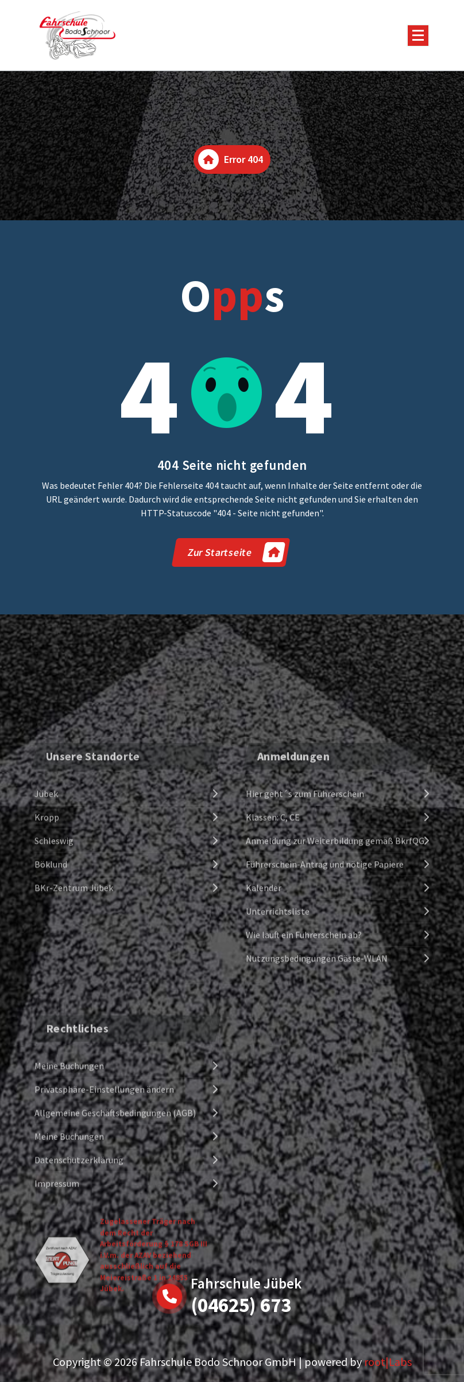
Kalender (263, 1036)
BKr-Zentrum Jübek (73, 1036)
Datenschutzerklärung (78, 1349)
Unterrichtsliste (278, 1060)
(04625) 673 (241, 1305)
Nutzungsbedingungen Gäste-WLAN (317, 1107)
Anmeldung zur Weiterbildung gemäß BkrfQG (335, 989)
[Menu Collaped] (418, 35)
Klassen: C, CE (273, 966)
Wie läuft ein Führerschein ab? (304, 1083)
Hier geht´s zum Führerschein (305, 942)
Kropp (46, 966)
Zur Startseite (236, 552)
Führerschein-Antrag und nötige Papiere (325, 1013)
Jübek (46, 942)
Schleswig (54, 989)
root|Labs (388, 1361)
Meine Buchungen (69, 1255)
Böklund (50, 1013)
